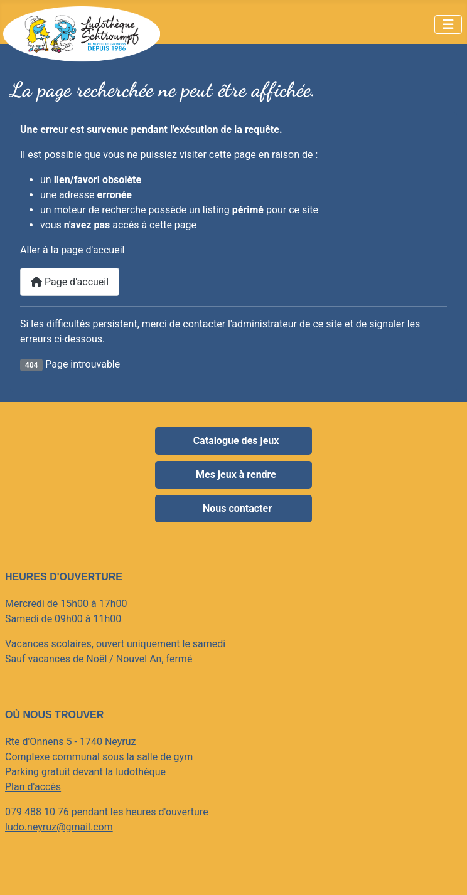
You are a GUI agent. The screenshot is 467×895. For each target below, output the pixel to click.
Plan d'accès (33, 787)
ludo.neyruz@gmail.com (59, 827)
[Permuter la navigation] (448, 24)
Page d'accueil (70, 282)
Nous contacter (236, 508)
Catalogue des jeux (236, 441)
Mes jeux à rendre (236, 474)
